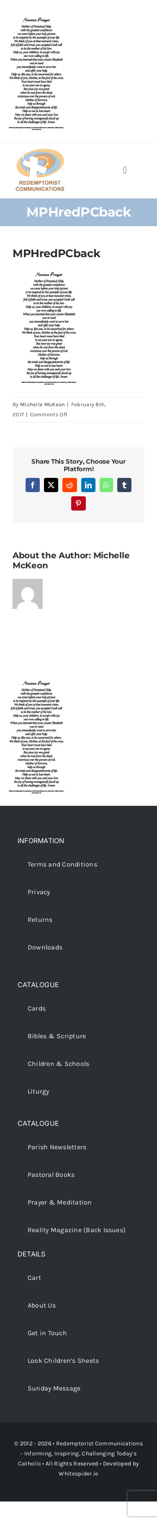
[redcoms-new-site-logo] (39, 152)
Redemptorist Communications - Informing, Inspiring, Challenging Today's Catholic (80, 1453)
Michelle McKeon (42, 404)
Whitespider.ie (78, 1473)
